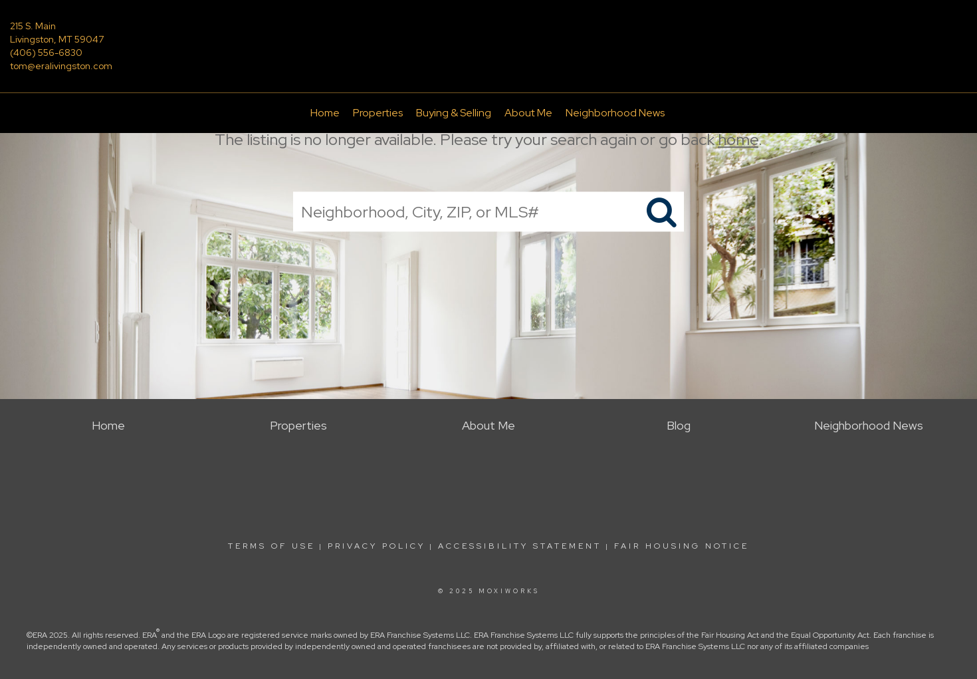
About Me (528, 113)
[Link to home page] (488, 36)
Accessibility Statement (519, 546)
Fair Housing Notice (681, 546)
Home (325, 113)
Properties (378, 113)
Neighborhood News (615, 113)
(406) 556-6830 (46, 53)
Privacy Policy (376, 546)
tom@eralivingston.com (61, 66)
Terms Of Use (271, 546)
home (738, 139)
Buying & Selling (453, 113)
